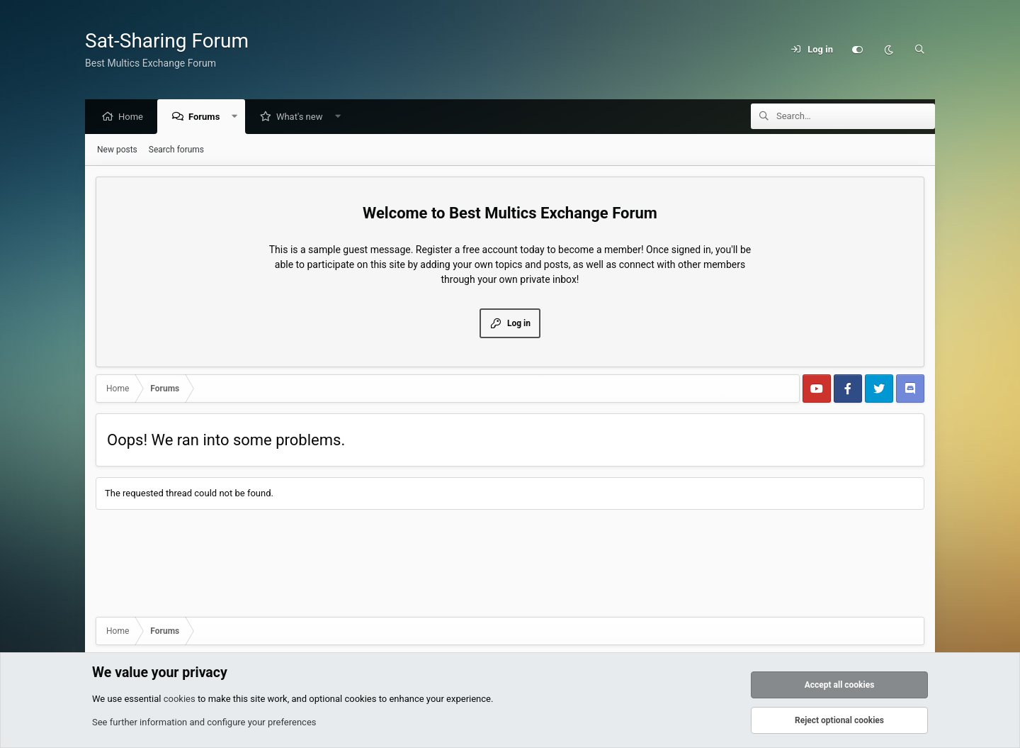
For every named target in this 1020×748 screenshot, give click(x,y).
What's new (303, 117)
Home (134, 117)
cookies (180, 698)
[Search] (919, 49)
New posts (117, 150)
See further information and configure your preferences (204, 722)
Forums (207, 117)
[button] (238, 117)
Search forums (176, 150)
